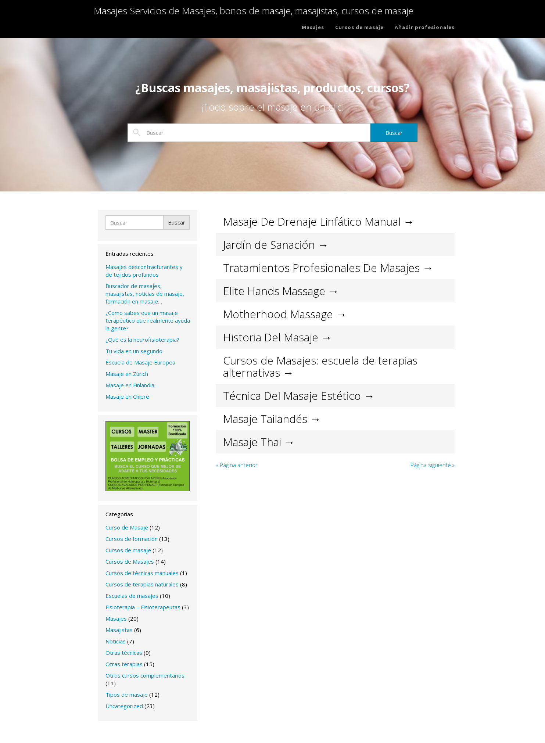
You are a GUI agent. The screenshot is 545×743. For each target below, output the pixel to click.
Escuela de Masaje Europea (140, 362)
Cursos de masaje (359, 30)
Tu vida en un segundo (133, 351)
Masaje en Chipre (127, 396)
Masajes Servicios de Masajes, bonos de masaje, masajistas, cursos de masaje (266, 14)
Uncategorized (124, 706)
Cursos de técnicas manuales (142, 573)
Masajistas (119, 629)
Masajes (313, 30)
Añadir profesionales (425, 30)
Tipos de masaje (126, 694)
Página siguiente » (432, 465)
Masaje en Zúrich (126, 373)
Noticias (115, 641)
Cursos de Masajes (129, 561)
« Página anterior (237, 465)
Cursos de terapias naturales (142, 584)
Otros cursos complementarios (144, 675)
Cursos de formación (131, 538)
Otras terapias (124, 664)
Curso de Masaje (126, 527)
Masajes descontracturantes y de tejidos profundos (144, 270)
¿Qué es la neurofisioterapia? (142, 339)
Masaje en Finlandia (129, 385)
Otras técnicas (123, 652)
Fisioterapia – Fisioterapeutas (142, 607)
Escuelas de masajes (131, 595)
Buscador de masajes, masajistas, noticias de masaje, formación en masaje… (144, 293)
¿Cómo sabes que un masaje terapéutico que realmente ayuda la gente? (147, 320)
